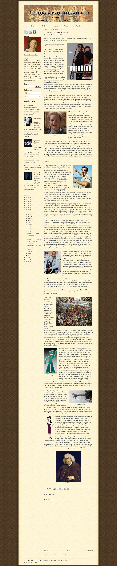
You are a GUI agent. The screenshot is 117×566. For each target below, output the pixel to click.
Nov (29, 218)
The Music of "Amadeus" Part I (36, 141)
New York (27, 74)
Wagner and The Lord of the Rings (36, 174)
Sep (29, 222)
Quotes (26, 78)
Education (34, 68)
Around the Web (28, 105)
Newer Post (47, 551)
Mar (29, 251)
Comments (29, 96)
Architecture (27, 62)
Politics (38, 76)
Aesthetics (38, 60)
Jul (29, 226)
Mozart (33, 72)
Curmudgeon (34, 66)
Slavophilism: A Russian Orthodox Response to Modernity (37, 121)
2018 (27, 201)
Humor (39, 68)
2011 (27, 257)
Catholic (33, 64)
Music (56, 26)
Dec (29, 216)
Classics (26, 66)
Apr (29, 249)
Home (33, 26)
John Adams (33, 70)
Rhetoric (30, 78)
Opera (39, 74)
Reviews (44, 26)
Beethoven (27, 64)
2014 (27, 210)
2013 (27, 212)
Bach (39, 62)
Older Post (89, 551)
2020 (27, 199)
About (26, 36)
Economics (27, 68)
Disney (40, 66)
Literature (27, 72)
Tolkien (29, 80)
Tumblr (78, 26)
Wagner (33, 80)
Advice (26, 60)
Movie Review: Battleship (34, 239)
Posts (27, 93)
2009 (27, 261)
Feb (29, 253)
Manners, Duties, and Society (31, 160)
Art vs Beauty (31, 237)
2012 (27, 214)
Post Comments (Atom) (59, 555)
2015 (27, 207)
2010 (27, 259)
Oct (29, 220)
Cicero (39, 64)
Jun (29, 229)
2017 (27, 203)
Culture (66, 26)
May (29, 231)
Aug (29, 224)
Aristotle (34, 62)
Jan (29, 255)
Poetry (33, 76)
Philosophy (27, 77)
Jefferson (26, 70)
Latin (40, 70)
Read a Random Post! (31, 55)
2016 (27, 205)
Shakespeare (36, 78)
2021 (27, 197)
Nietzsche (34, 74)
